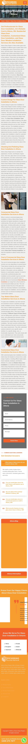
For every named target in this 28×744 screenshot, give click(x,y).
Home (3, 21)
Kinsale (18, 643)
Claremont (8, 649)
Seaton (18, 646)
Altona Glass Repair (19, 731)
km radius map (14, 545)
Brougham (8, 646)
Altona (7, 21)
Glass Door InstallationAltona (18, 21)
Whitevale (18, 649)
